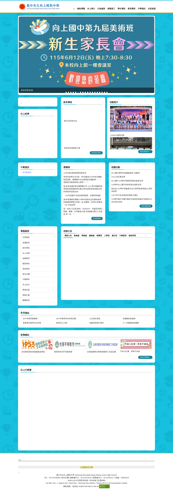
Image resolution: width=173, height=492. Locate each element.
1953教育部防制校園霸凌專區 (94, 352)
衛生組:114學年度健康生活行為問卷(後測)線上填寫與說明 (131, 190)
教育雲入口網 (61, 323)
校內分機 (65, 478)
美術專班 (26, 269)
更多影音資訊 (96, 153)
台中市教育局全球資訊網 (66, 318)
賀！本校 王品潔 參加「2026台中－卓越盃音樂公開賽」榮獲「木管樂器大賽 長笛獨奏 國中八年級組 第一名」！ (83, 211)
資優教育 (26, 243)
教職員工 (111, 9)
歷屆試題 (26, 290)
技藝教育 (26, 258)
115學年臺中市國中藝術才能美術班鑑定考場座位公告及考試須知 (131, 200)
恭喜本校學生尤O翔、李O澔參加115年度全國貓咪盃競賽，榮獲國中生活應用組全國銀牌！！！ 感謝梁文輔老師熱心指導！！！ (82, 179)
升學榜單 (26, 237)
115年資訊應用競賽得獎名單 (74, 173)
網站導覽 (81, 9)
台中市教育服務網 (30, 318)
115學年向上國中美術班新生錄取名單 (126, 185)
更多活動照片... (145, 151)
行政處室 (101, 9)
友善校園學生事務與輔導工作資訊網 (30, 352)
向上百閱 (26, 253)
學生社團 (26, 274)
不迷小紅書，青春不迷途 (59, 351)
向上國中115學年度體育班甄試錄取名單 (127, 181)
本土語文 (26, 285)
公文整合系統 (95, 318)
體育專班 (26, 264)
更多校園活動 (146, 206)
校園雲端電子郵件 (97, 323)
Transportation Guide (118, 483)
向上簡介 (91, 9)
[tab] (66, 92)
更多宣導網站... (145, 357)
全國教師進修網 (129, 318)
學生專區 (121, 9)
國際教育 (26, 300)
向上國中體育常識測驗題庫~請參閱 (125, 173)
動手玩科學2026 (70, 124)
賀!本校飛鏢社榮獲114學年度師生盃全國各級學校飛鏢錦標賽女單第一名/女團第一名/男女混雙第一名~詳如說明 (82, 202)
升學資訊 (141, 9)
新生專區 (26, 248)
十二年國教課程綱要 (131, 323)
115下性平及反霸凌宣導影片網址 (124, 195)
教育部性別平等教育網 (124, 352)
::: (74, 9)
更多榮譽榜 (97, 218)
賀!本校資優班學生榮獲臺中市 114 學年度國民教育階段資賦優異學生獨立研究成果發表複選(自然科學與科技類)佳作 (82, 189)
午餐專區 (26, 279)
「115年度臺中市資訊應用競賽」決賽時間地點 (82, 195)
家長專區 (131, 9)
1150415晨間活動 (117, 137)
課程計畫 (26, 295)
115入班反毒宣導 (118, 177)
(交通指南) (101, 480)
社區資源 (152, 9)
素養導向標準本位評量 (32, 323)
